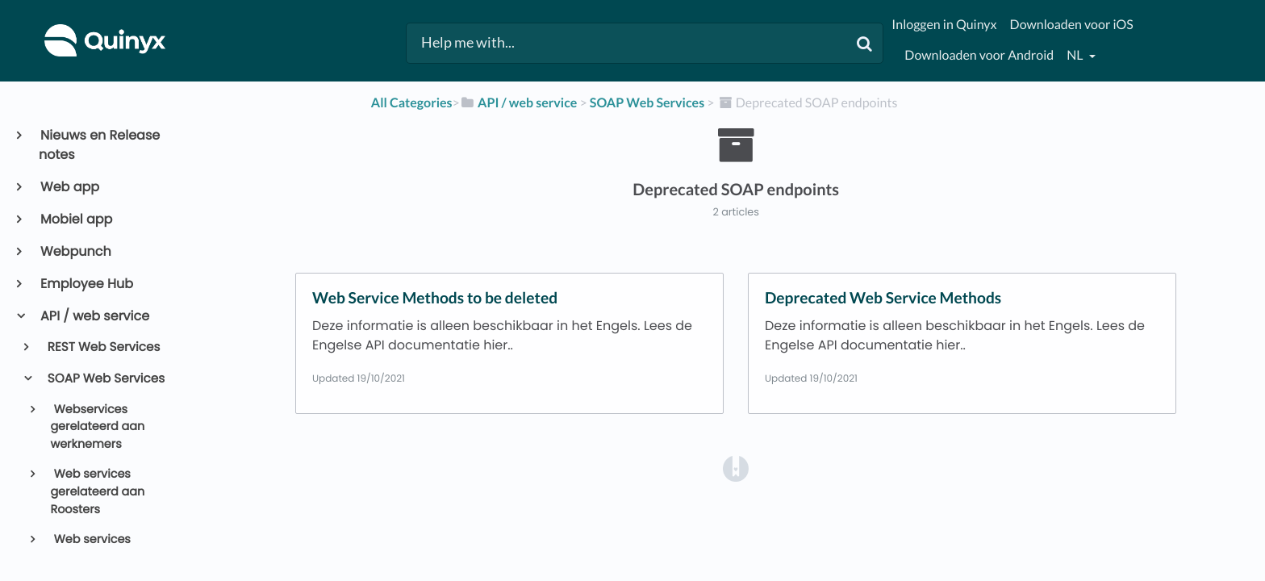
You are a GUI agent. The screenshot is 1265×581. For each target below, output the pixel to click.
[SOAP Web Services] (647, 103)
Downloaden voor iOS (1071, 24)
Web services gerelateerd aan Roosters (97, 491)
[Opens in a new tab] (736, 468)
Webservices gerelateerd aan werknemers (97, 427)
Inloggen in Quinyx (943, 24)
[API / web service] (519, 103)
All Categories (412, 103)
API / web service (94, 316)
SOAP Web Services (105, 378)
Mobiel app (75, 219)
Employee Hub (86, 283)
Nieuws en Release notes (99, 145)
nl (1076, 55)
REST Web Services (103, 347)
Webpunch (75, 251)
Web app (69, 187)
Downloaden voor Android (979, 55)
